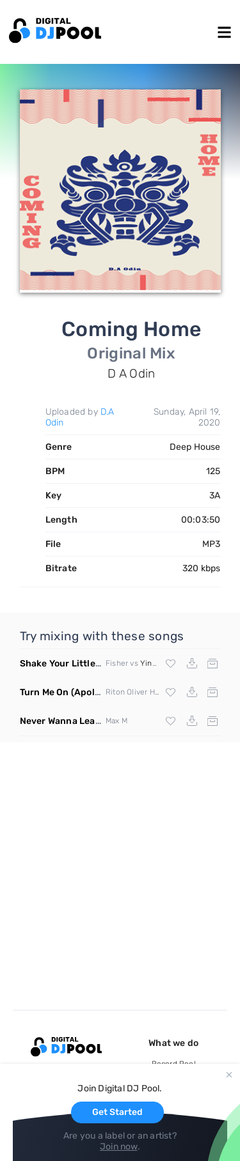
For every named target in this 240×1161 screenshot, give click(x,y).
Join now (119, 1146)
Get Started (117, 1112)
